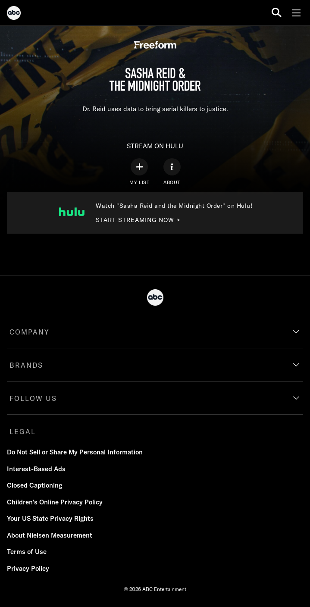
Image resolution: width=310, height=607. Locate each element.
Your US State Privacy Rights (50, 518)
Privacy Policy (28, 568)
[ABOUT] (172, 171)
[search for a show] (277, 13)
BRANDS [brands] (26, 365)
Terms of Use (27, 552)
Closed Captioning (34, 485)
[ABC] (14, 14)
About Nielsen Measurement (49, 535)
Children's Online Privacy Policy (55, 502)
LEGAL (22, 431)
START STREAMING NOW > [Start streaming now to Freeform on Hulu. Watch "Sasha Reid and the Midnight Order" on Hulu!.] (138, 220)
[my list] (139, 171)
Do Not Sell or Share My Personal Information (75, 452)
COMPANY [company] (29, 332)
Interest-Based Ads (36, 469)
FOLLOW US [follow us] (33, 398)
